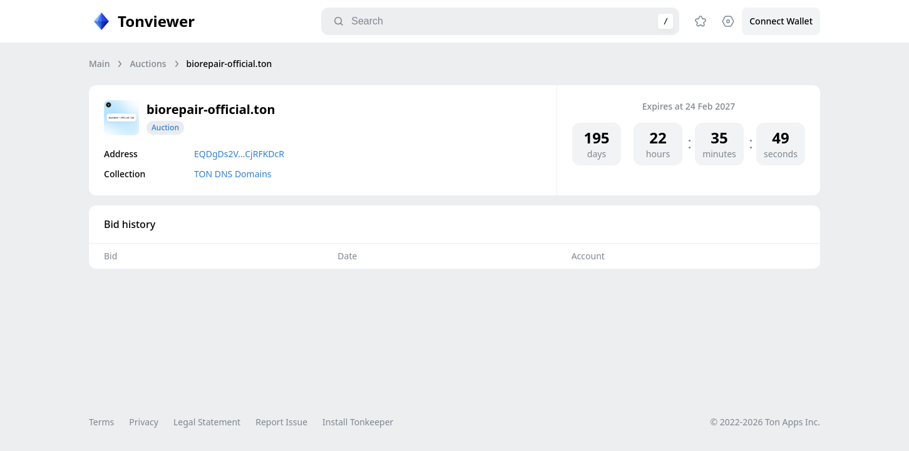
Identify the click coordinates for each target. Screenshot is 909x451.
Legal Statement (206, 422)
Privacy (143, 422)
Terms (101, 422)
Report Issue (281, 422)
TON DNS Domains (233, 174)
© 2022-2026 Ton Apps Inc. (765, 422)
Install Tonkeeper (357, 422)
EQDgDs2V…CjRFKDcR (239, 154)
